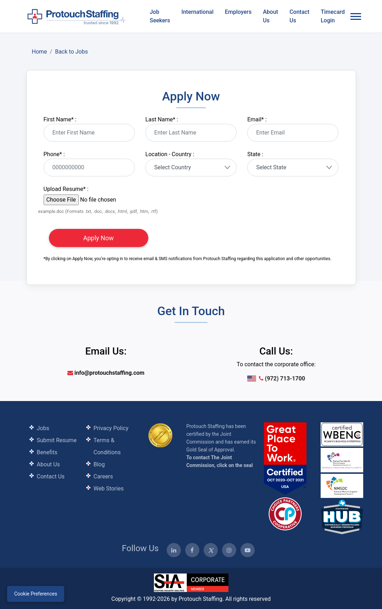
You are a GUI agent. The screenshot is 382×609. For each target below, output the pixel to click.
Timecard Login (333, 16)
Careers (103, 476)
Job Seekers (160, 16)
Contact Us (299, 16)
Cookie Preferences (35, 594)
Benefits (47, 452)
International (197, 12)
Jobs (43, 428)
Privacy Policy (111, 428)
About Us (270, 16)
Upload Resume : (66, 189)
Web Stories (109, 488)
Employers (238, 12)
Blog (99, 464)
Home (39, 51)
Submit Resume (57, 440)
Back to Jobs (71, 51)
